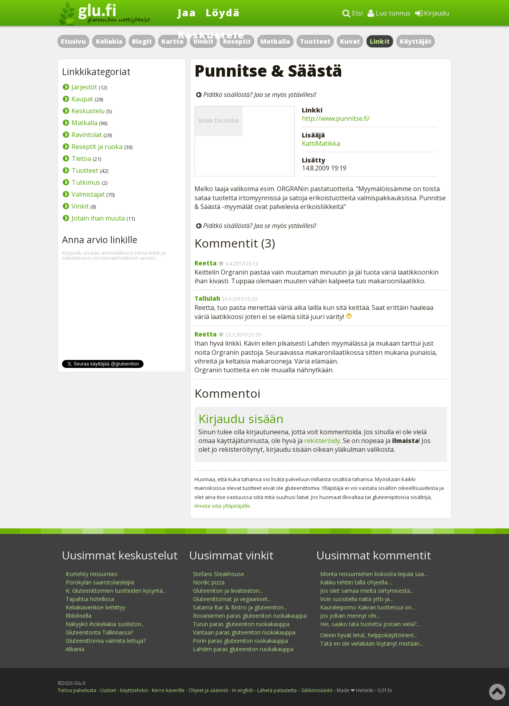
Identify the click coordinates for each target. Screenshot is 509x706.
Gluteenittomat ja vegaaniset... (232, 599)
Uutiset (108, 690)
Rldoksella (78, 615)
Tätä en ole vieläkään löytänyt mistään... (371, 643)
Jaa (187, 12)
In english (242, 690)
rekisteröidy (322, 440)
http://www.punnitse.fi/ (336, 118)
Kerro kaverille (168, 690)
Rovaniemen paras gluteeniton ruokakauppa (250, 615)
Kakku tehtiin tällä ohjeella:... (356, 582)
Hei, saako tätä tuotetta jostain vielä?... (370, 624)
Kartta (172, 41)
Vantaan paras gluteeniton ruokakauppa (244, 632)
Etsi (352, 13)
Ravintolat (87, 134)
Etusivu (73, 41)
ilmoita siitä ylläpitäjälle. (222, 505)
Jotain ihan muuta (98, 218)
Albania (75, 649)
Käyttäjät (415, 41)
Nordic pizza (209, 582)
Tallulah (207, 298)
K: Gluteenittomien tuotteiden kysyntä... (116, 590)
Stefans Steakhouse (218, 574)
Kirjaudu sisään (241, 418)
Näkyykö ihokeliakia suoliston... (105, 624)
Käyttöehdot (134, 690)
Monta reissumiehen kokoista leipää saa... (373, 574)
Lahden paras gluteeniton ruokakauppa (243, 649)
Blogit (142, 41)
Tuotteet (315, 41)
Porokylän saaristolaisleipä (100, 582)
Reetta (205, 263)
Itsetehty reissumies (91, 574)
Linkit (380, 41)
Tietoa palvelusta (77, 690)
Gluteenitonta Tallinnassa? (99, 632)
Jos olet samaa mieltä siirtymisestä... (367, 590)
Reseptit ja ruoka (97, 146)
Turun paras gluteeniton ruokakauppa (241, 624)
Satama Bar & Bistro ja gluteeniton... (240, 607)
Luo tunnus (388, 13)
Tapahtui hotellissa (90, 599)
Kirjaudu (432, 13)
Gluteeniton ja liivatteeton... (228, 590)
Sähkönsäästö (317, 690)
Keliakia (109, 41)
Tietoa (81, 158)
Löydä (223, 12)
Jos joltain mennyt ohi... (350, 615)
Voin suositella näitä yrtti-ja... (356, 599)
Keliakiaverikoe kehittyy (95, 607)
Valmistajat (88, 194)
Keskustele (211, 34)
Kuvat (350, 41)
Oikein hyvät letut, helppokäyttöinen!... (368, 635)
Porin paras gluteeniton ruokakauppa (240, 640)
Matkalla (275, 41)
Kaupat (82, 99)
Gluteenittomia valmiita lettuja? (106, 640)
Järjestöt (84, 87)
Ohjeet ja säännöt (208, 690)
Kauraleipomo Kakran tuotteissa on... (367, 607)
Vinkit (80, 206)
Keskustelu (88, 110)
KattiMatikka (321, 143)
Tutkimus (86, 182)
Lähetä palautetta (277, 690)
